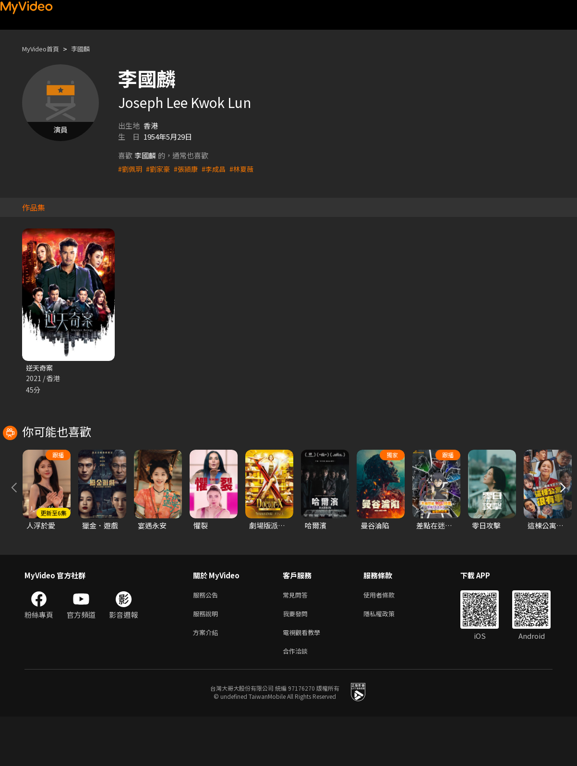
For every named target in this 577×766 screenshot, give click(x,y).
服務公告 (207, 639)
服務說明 (207, 659)
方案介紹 (207, 679)
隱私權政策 (387, 659)
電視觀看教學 (304, 679)
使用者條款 (387, 639)
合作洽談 (297, 699)
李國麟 (88, 49)
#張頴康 (189, 169)
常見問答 (297, 639)
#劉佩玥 (131, 169)
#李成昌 (218, 169)
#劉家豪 (160, 169)
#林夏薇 (248, 169)
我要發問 (297, 659)
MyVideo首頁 (44, 49)
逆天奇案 (40, 368)
